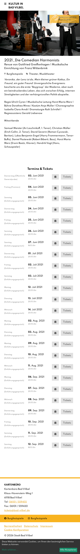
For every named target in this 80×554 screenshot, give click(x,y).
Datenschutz (31, 526)
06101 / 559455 (18, 502)
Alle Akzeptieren (68, 550)
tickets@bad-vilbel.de (17, 510)
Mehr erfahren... (10, 550)
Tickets (67, 177)
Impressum (46, 526)
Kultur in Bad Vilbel (16, 6)
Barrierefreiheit (13, 526)
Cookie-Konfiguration (16, 530)
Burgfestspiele (14, 518)
